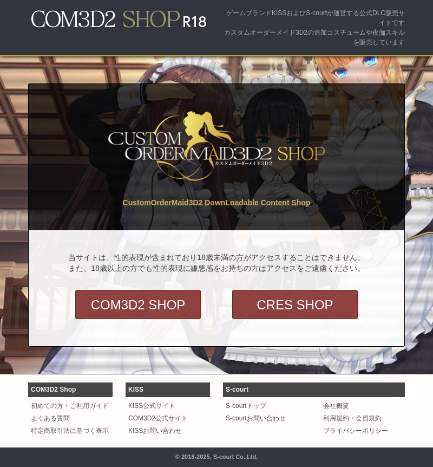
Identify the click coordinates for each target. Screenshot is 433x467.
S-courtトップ (246, 406)
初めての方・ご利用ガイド (70, 406)
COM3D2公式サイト (158, 418)
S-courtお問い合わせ (256, 418)
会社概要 (336, 406)
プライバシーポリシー (355, 430)
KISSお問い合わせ (155, 430)
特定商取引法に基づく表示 (70, 430)
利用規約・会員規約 (352, 418)
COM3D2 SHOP (138, 304)
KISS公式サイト (151, 406)
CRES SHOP (295, 304)
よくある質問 (50, 418)
